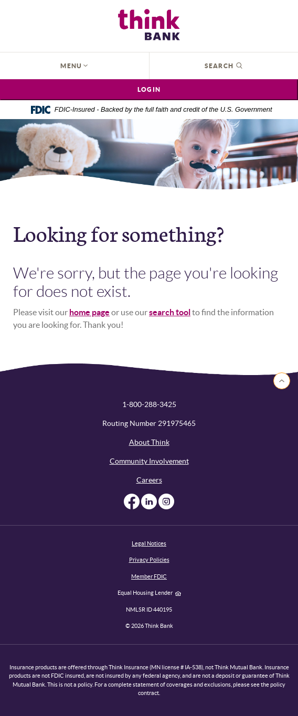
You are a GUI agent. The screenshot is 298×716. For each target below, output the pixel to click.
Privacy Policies (149, 560)
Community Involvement (149, 461)
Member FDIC (149, 576)
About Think (149, 442)
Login (149, 89)
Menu (74, 65)
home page (89, 312)
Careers (149, 480)
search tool (169, 312)
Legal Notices (149, 543)
